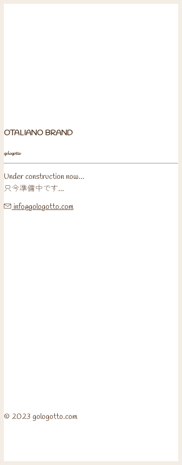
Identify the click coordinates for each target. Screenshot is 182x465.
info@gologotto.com (42, 207)
